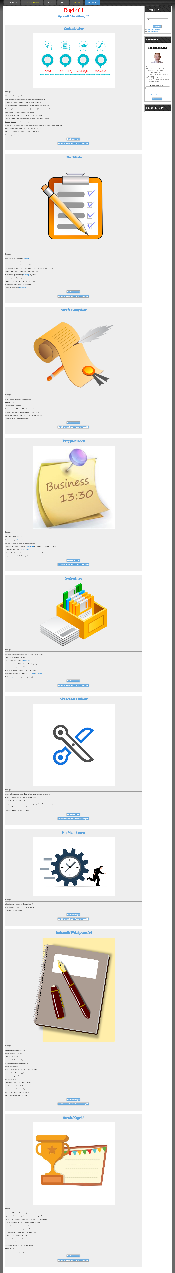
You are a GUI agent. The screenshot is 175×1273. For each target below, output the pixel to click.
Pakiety (63, 2)
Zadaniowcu (25, 549)
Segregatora (22, 287)
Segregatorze (27, 660)
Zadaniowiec (31, 673)
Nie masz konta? (153, 31)
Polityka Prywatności (157, 95)
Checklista (39, 673)
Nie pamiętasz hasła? (154, 29)
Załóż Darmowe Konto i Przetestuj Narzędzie (73, 143)
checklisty (26, 258)
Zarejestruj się (92, 2)
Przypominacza (21, 540)
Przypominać (30, 546)
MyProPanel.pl (12, 2)
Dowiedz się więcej (73, 139)
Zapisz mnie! (157, 99)
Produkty (50, 2)
